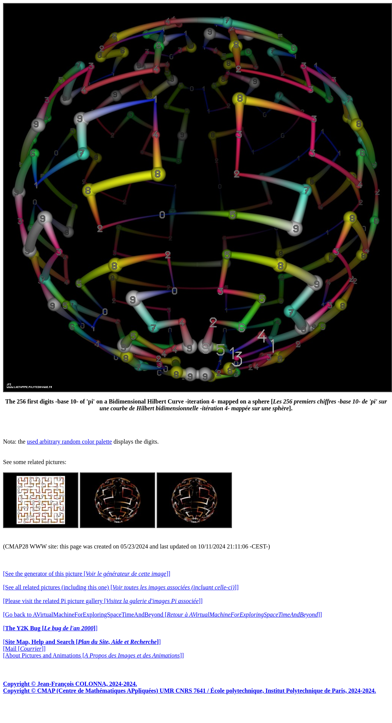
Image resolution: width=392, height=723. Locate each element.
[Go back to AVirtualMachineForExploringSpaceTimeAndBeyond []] (162, 614)
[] (50, 628)
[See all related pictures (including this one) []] (120, 587)
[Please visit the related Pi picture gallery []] (102, 601)
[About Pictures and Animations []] (93, 655)
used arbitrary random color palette (69, 441)
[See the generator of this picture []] (86, 573)
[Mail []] (24, 648)
